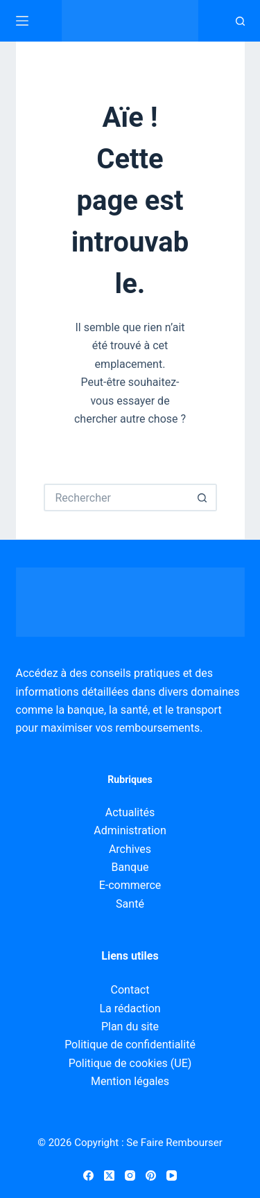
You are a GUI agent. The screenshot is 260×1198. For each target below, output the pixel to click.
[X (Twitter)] (109, 1175)
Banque (130, 867)
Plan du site (130, 1026)
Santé (130, 903)
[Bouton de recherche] (203, 497)
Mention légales (130, 1081)
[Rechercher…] (116, 497)
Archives (130, 849)
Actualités (130, 812)
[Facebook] (88, 1175)
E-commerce (130, 885)
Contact (130, 989)
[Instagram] (130, 1175)
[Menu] (22, 21)
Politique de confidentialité (130, 1044)
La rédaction (129, 1008)
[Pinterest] (151, 1175)
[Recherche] (240, 21)
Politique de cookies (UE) (130, 1063)
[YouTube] (171, 1175)
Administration (130, 830)
